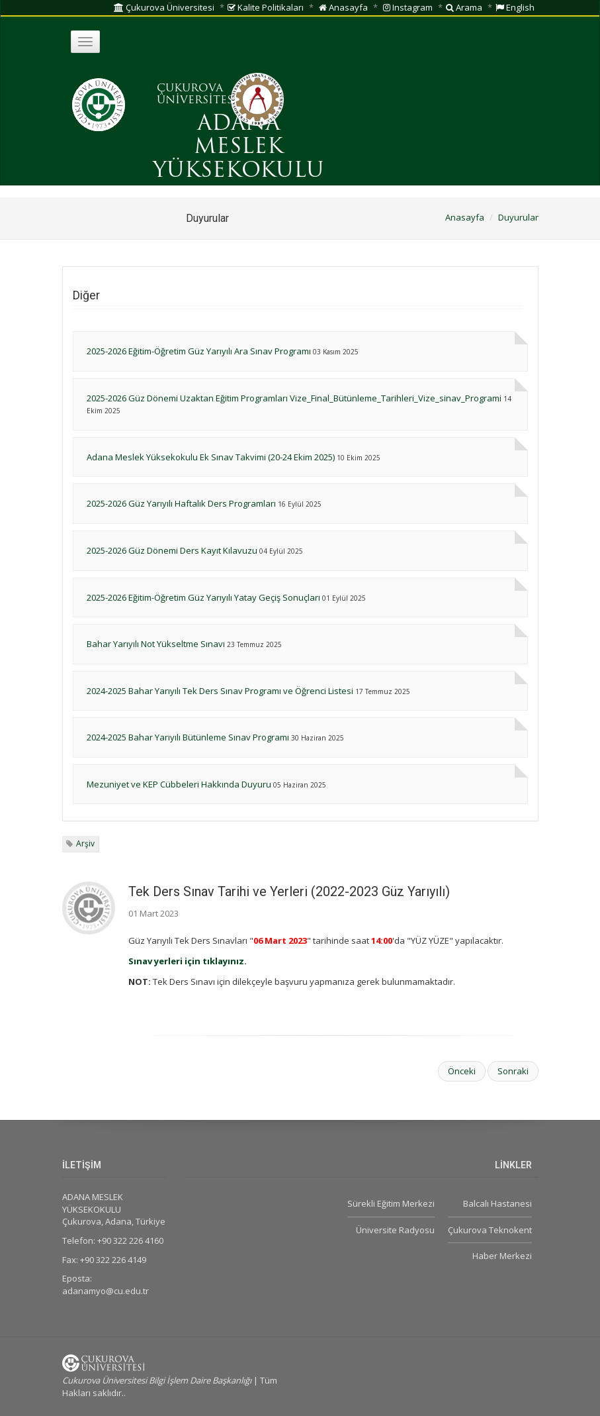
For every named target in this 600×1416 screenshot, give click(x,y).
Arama (464, 7)
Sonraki (513, 1071)
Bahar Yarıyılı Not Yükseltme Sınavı (156, 644)
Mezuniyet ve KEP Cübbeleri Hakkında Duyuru (179, 784)
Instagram (408, 7)
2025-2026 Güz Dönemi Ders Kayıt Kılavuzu (172, 550)
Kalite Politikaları (266, 7)
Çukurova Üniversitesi (164, 7)
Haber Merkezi (502, 1256)
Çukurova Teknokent (490, 1230)
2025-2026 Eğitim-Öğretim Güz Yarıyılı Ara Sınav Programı (199, 351)
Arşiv (85, 843)
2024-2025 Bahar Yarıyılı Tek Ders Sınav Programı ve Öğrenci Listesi (220, 691)
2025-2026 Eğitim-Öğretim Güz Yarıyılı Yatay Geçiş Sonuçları (203, 597)
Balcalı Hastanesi (497, 1203)
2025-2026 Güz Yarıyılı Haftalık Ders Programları (181, 503)
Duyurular (518, 217)
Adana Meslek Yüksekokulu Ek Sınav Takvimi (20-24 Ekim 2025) (211, 457)
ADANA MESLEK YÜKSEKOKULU (238, 147)
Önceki (462, 1071)
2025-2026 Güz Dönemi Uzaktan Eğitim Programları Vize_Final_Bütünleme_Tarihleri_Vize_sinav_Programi (294, 398)
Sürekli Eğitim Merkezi (391, 1203)
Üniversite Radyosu (395, 1230)
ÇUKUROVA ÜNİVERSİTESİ (197, 94)
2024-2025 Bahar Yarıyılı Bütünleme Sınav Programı (188, 737)
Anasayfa (343, 7)
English (515, 7)
